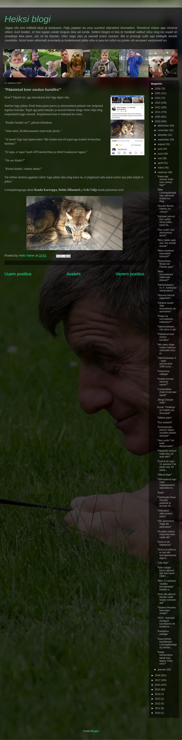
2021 (158, 112)
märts (161, 167)
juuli (160, 149)
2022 (158, 107)
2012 (158, 703)
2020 (158, 116)
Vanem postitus (130, 274)
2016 (158, 685)
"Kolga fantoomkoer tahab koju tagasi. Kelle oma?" (165, 658)
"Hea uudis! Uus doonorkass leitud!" (165, 233)
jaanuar (162, 669)
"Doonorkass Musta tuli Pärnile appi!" (165, 264)
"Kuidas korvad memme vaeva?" (165, 382)
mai (160, 158)
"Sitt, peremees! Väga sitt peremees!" (165, 524)
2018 (158, 675)
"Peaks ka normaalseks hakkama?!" (165, 319)
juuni (160, 153)
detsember (164, 125)
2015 (158, 689)
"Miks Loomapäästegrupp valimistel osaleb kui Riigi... (166, 195)
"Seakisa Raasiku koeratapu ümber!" (166, 610)
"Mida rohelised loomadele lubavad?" (165, 253)
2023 (158, 102)
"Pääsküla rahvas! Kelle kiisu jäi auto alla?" (166, 453)
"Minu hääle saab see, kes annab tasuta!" (166, 243)
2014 (158, 694)
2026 (158, 88)
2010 (158, 713)
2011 (158, 708)
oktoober (163, 135)
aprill (160, 163)
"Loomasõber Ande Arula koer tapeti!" (167, 392)
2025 (158, 93)
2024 (158, 98)
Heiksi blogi (28, 19)
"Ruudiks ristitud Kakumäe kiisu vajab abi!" (166, 534)
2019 (158, 121)
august (162, 144)
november (163, 130)
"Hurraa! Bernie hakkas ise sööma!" (165, 209)
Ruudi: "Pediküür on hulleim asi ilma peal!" (166, 410)
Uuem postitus (18, 274)
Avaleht (74, 274)
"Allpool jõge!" (164, 474)
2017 (158, 680)
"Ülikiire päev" (164, 417)
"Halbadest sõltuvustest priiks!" (164, 513)
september (164, 139)
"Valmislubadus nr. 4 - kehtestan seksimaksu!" (167, 288)
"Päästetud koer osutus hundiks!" (165, 337)
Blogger (95, 731)
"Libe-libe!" (163, 562)
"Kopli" (160, 492)
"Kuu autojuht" (164, 422)
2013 (158, 699)
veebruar (163, 172)
